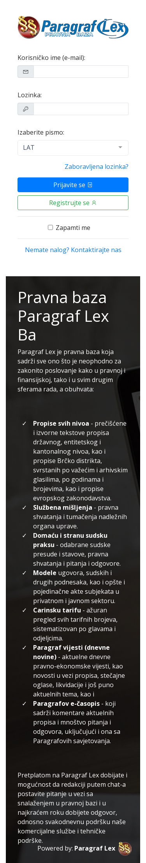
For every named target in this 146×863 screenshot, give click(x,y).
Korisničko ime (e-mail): (51, 57)
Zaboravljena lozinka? (96, 166)
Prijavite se (73, 185)
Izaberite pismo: (41, 132)
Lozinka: (30, 95)
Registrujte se (73, 202)
